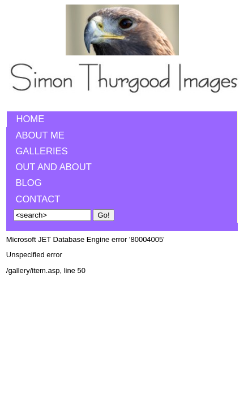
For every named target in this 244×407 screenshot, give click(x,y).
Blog (28, 182)
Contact (37, 199)
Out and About (53, 167)
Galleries (41, 151)
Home (30, 119)
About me (40, 135)
